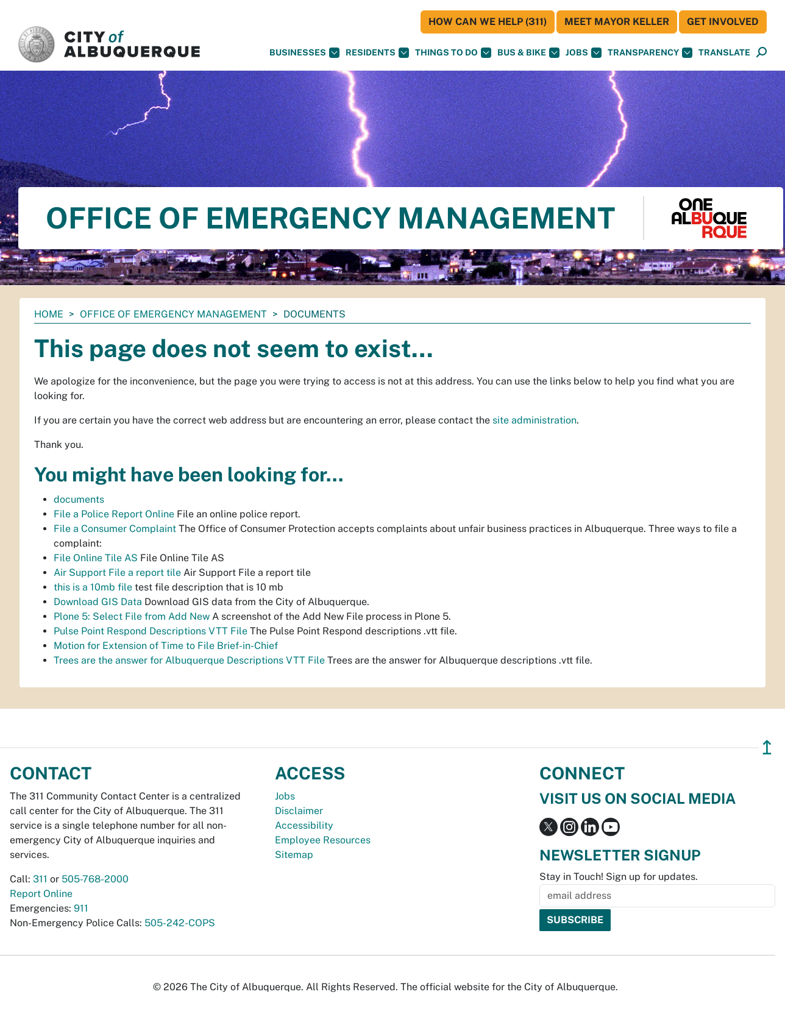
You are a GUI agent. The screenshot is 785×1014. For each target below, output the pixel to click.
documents (79, 499)
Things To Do (453, 53)
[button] (724, 52)
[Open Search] (761, 52)
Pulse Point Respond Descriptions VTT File (150, 631)
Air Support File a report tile (117, 572)
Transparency (650, 53)
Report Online (41, 893)
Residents (377, 53)
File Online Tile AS (96, 558)
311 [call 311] (40, 879)
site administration (534, 420)
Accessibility (304, 825)
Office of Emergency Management (173, 314)
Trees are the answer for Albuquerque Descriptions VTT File (189, 660)
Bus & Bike (528, 53)
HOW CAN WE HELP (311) (487, 21)
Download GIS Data (98, 602)
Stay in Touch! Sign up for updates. (618, 876)
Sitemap (294, 854)
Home (48, 314)
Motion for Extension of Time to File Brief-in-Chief (166, 645)
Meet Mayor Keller (616, 21)
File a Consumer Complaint (115, 528)
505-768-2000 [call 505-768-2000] (95, 879)
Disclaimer (299, 811)
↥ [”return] (767, 747)
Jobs (584, 53)
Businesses (304, 53)
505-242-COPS (179, 923)
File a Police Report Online (114, 514)
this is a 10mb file (93, 587)
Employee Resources (323, 840)
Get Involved (723, 21)
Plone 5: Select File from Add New (132, 616)
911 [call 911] (81, 908)
